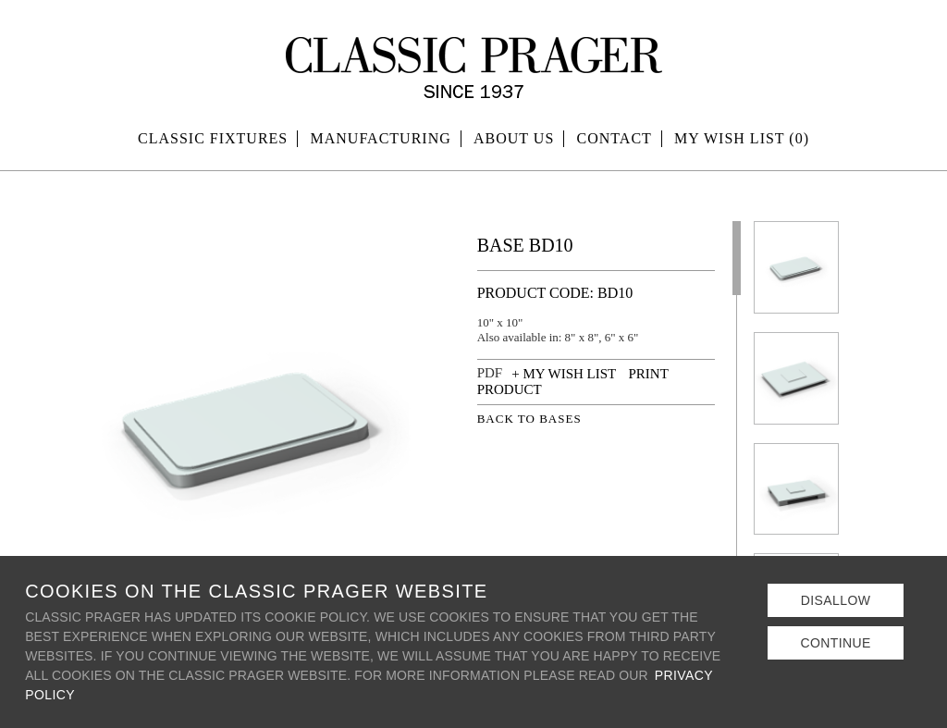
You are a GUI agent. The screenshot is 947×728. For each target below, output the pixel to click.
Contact (614, 138)
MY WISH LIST (741, 138)
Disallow (836, 600)
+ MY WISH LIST (563, 373)
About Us (514, 138)
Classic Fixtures (213, 138)
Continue (835, 642)
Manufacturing (381, 138)
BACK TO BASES (529, 419)
